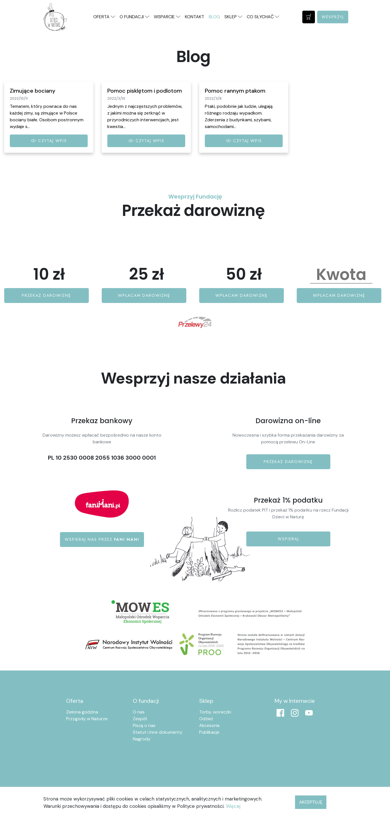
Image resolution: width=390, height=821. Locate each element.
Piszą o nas (144, 725)
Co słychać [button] (263, 17)
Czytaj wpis (49, 140)
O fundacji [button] (134, 17)
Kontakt (194, 17)
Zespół (140, 719)
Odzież (206, 719)
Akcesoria (209, 725)
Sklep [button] (233, 17)
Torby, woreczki (215, 712)
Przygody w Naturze (87, 719)
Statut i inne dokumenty (157, 732)
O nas (139, 712)
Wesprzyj (333, 17)
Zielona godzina (82, 712)
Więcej (233, 806)
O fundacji (146, 700)
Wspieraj (288, 539)
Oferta (74, 700)
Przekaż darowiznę (46, 295)
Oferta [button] (104, 17)
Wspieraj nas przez (102, 539)
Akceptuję (310, 802)
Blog (214, 17)
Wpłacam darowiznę (144, 295)
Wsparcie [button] (167, 17)
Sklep (206, 700)
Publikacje (209, 732)
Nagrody (141, 739)
